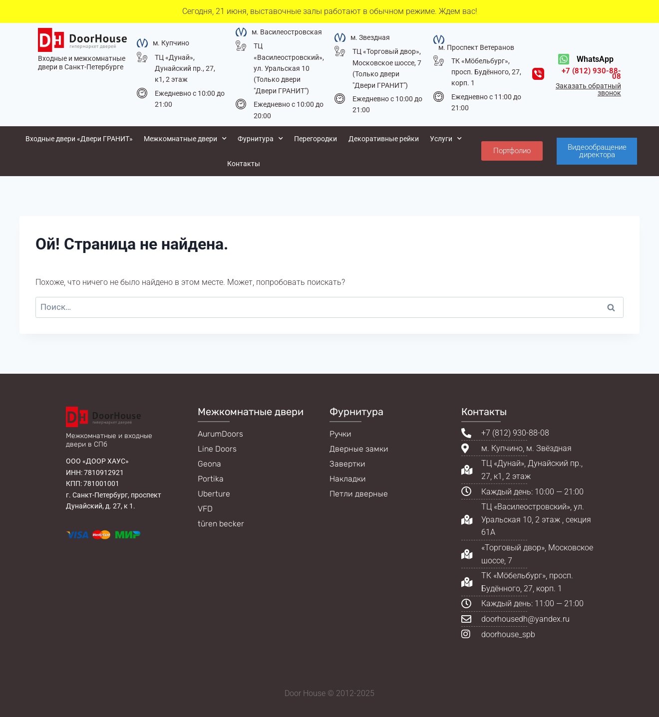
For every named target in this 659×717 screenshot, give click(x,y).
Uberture (214, 493)
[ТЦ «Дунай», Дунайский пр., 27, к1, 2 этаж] (142, 57)
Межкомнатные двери (185, 138)
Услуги (446, 138)
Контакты (243, 164)
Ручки (340, 434)
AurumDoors (220, 434)
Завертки (347, 464)
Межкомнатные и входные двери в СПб (109, 440)
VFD (205, 508)
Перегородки (315, 139)
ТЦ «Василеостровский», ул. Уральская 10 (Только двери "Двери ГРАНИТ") (289, 68)
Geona (209, 464)
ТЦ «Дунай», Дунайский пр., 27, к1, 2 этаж (185, 68)
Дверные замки (359, 449)
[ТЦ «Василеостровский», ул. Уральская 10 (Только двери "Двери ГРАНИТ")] (241, 45)
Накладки (348, 478)
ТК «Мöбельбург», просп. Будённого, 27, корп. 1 (486, 72)
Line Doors (217, 449)
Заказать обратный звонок (588, 89)
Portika (211, 478)
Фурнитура (260, 138)
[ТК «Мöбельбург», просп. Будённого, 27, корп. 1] (438, 60)
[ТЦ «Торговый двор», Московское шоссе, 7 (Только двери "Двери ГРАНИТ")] (339, 51)
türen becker (221, 523)
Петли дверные (359, 493)
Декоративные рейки (383, 139)
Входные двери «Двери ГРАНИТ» (79, 139)
